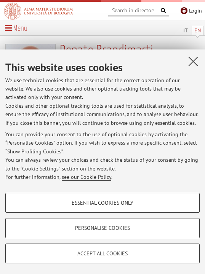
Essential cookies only (102, 202)
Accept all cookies (102, 253)
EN (197, 30)
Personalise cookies (102, 228)
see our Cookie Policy (86, 177)
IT (185, 30)
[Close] (193, 61)
